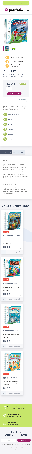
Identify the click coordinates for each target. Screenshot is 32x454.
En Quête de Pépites (11, 236)
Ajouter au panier (14, 93)
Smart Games (12, 74)
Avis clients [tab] (18, 152)
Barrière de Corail (11, 283)
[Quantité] (9, 88)
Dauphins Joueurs (10, 330)
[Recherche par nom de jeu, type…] (16, 3)
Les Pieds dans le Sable (10, 378)
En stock (23, 83)
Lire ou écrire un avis (22, 101)
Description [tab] (6, 152)
